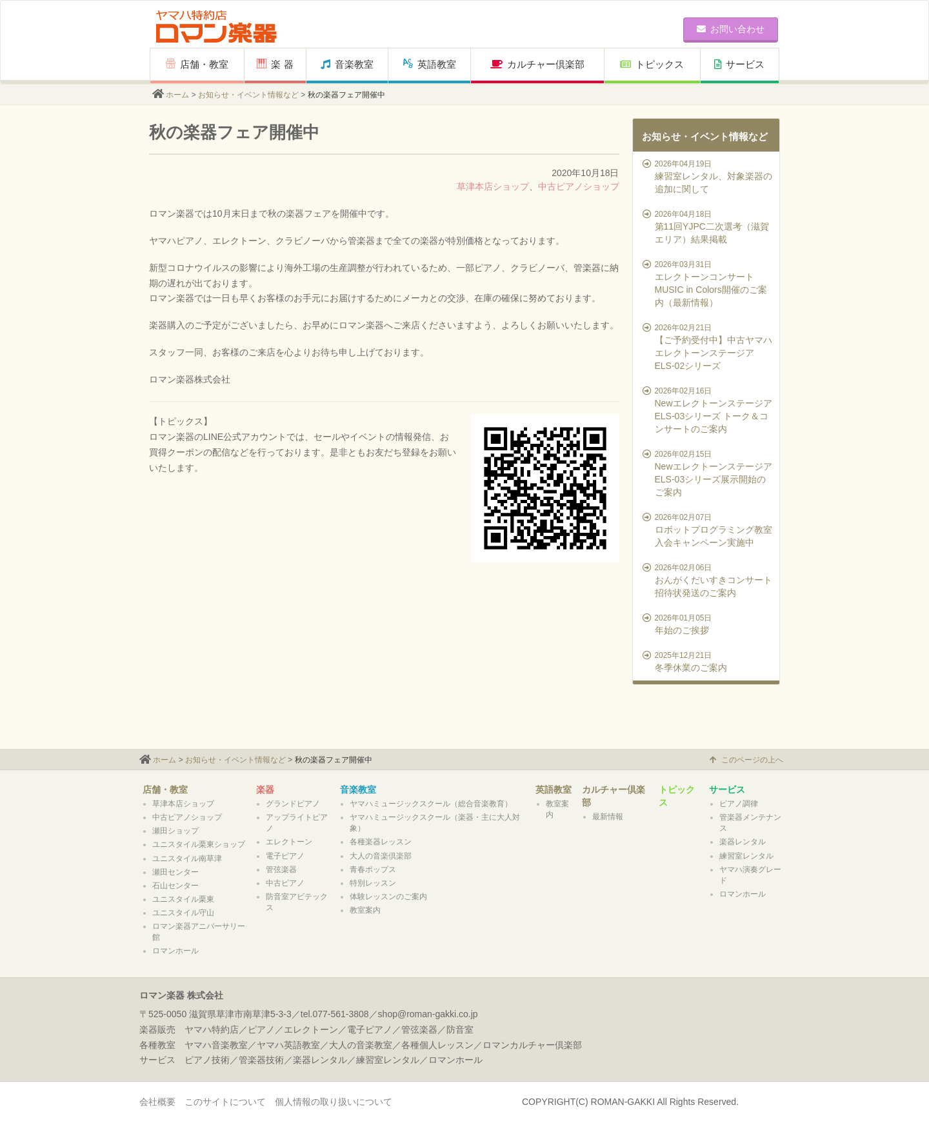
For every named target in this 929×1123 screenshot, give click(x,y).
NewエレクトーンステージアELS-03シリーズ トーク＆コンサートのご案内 (708, 409)
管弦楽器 (281, 869)
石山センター (175, 885)
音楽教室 (347, 64)
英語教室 (429, 64)
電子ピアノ (285, 855)
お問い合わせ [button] (730, 29)
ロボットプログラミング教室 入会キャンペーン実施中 (708, 530)
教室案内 (365, 910)
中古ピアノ (285, 883)
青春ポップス (373, 869)
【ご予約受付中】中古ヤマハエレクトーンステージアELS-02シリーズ (708, 346)
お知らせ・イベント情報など (248, 94)
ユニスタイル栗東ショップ (198, 844)
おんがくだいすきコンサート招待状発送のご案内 (708, 580)
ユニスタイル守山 (183, 912)
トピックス (652, 64)
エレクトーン (289, 841)
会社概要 (157, 1102)
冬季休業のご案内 (708, 661)
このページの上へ (746, 759)
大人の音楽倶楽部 (381, 855)
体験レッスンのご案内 (388, 896)
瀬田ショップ (175, 830)
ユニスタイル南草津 (187, 858)
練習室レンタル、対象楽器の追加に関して (708, 176)
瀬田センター (175, 872)
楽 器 (275, 64)
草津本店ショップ (493, 186)
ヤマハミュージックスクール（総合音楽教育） (431, 803)
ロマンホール (175, 950)
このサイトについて (225, 1102)
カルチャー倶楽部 (537, 64)
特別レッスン (373, 883)
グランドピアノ (293, 803)
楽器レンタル (742, 841)
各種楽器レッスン (381, 841)
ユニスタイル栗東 (183, 899)
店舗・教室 (197, 64)
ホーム (177, 94)
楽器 (265, 789)
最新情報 (607, 816)
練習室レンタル (746, 855)
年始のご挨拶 (708, 623)
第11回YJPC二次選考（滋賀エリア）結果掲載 (708, 226)
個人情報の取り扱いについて (333, 1102)
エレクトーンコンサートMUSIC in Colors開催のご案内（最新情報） (708, 283)
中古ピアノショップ (578, 186)
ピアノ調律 (738, 803)
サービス (739, 64)
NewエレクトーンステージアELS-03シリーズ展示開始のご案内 (708, 472)
